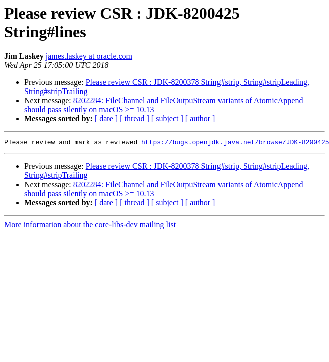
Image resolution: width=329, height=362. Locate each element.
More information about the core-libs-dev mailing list (90, 226)
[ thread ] (134, 118)
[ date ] (106, 118)
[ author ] (200, 118)
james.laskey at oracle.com (89, 56)
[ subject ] (167, 118)
